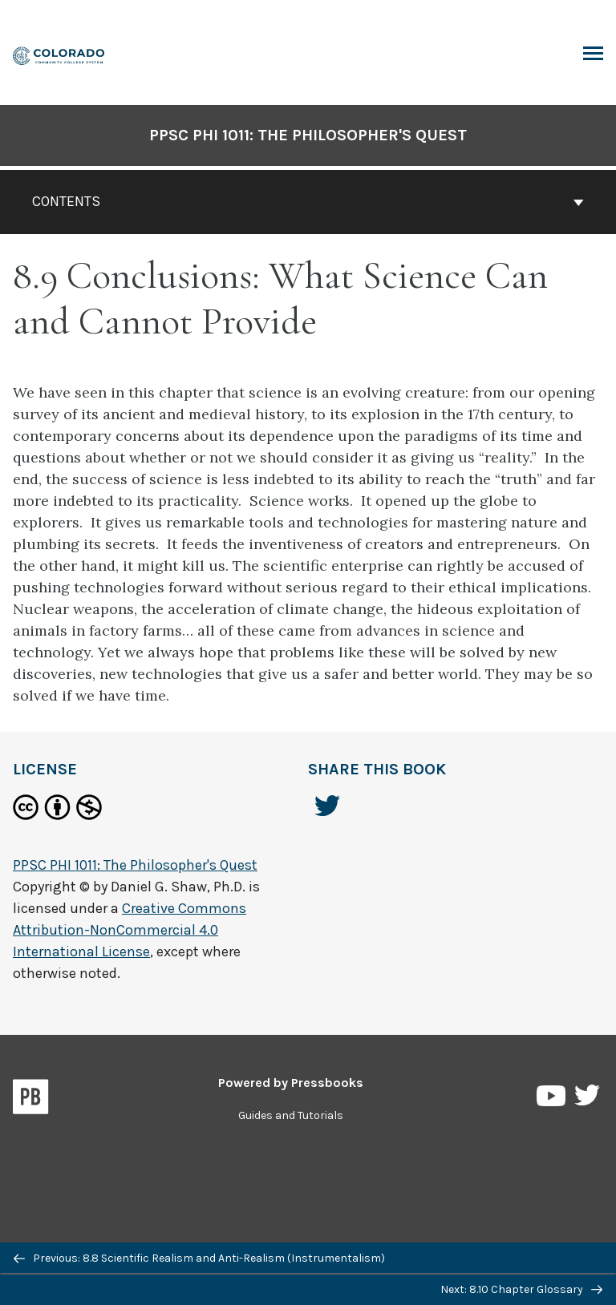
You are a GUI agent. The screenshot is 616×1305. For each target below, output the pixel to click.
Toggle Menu (593, 55)
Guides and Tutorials (290, 1115)
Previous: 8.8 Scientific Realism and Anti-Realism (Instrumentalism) (199, 1258)
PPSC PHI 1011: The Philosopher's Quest (308, 135)
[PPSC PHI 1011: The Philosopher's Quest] (59, 54)
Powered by (290, 1082)
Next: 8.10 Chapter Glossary (521, 1289)
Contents (308, 201)
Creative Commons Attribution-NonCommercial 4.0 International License (129, 929)
